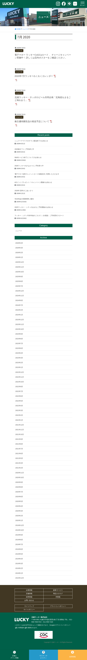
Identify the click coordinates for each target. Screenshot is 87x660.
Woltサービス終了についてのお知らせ (28, 157)
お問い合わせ (29, 600)
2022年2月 (19, 415)
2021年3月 (19, 463)
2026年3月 (19, 248)
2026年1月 (19, 257)
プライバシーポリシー (58, 606)
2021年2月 (19, 468)
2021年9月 (19, 439)
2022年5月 (19, 401)
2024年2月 (19, 310)
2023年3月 (19, 358)
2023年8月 (19, 339)
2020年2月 (19, 516)
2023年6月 (19, 348)
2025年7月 (19, 286)
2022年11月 (19, 377)
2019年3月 (19, 563)
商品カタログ (58, 593)
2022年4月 (19, 406)
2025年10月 (19, 272)
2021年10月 (19, 434)
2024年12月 (19, 291)
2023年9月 (19, 334)
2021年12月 (19, 425)
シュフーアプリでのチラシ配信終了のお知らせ (31, 141)
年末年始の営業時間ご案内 (24, 199)
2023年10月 (19, 329)
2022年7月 (19, 391)
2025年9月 (19, 276)
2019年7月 (19, 544)
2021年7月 (19, 449)
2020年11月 (19, 473)
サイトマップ (29, 606)
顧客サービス (58, 590)
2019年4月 (19, 559)
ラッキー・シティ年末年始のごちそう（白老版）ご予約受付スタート (39, 215)
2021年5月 (19, 458)
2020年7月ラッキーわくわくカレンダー (34, 76)
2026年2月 (19, 252)
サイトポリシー (29, 609)
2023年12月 (19, 320)
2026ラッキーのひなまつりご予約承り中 (29, 166)
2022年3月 (19, 410)
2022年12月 (19, 372)
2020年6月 (19, 496)
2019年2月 (19, 568)
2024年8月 (19, 300)
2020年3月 (19, 511)
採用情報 (29, 597)
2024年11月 (19, 296)
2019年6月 (19, 549)
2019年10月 (19, 530)
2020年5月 (19, 501)
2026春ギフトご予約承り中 (24, 149)
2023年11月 (19, 324)
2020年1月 (19, 520)
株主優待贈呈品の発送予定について (32, 121)
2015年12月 (19, 578)
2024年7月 (19, 305)
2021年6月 (19, 453)
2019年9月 (19, 535)
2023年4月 (19, 353)
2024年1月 (19, 315)
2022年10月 (19, 382)
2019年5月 (19, 554)
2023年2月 (19, 362)
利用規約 (21, 628)
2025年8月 (19, 281)
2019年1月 (19, 573)
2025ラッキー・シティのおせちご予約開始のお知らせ (34, 207)
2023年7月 (19, 343)
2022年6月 (19, 396)
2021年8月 (19, 444)
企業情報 (29, 590)
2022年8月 (19, 386)
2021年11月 (19, 430)
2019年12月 (19, 525)
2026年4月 (19, 243)
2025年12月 (19, 262)
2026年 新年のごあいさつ (24, 191)
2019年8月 (19, 540)
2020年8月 (19, 487)
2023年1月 (19, 367)
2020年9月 (19, 482)
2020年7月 (19, 492)
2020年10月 (19, 477)
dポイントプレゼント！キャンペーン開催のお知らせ (33, 182)
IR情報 (58, 597)
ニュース (19, 50)
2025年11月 (19, 267)
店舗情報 (29, 593)
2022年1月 (19, 420)
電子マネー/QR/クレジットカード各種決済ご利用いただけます (37, 174)
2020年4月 (19, 506)
